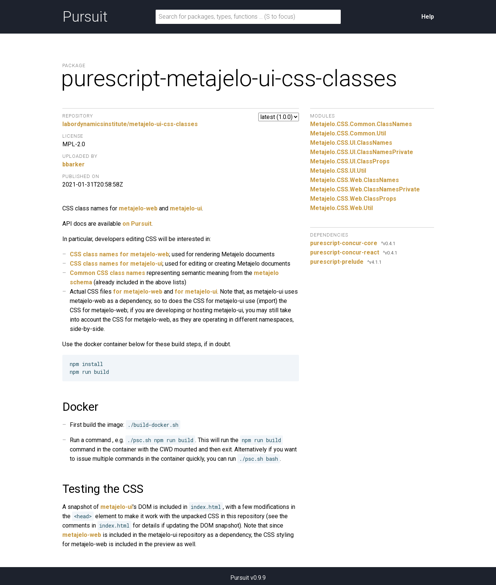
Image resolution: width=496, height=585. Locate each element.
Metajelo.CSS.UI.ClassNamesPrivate (361, 152)
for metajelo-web (137, 291)
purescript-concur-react (344, 252)
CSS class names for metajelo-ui (116, 263)
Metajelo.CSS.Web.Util (341, 208)
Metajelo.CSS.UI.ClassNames (351, 142)
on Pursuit (137, 223)
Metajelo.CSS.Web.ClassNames (354, 180)
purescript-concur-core (343, 243)
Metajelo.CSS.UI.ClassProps (350, 161)
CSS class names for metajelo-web (119, 254)
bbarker (73, 164)
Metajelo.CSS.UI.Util (338, 170)
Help (427, 16)
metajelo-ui (186, 208)
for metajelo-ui (196, 291)
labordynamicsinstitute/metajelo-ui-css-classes (130, 124)
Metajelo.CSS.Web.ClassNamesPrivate (365, 189)
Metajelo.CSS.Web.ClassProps (353, 198)
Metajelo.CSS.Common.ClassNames (361, 124)
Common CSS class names (107, 272)
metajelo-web (138, 208)
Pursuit (84, 16)
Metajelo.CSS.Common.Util (348, 133)
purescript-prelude (337, 261)
